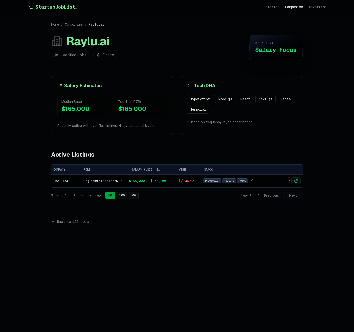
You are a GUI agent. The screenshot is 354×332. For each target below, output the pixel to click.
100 (122, 195)
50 (110, 195)
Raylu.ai (60, 181)
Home (55, 24)
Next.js (265, 99)
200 (133, 195)
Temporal (198, 109)
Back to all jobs (69, 221)
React (245, 99)
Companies (294, 7)
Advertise (317, 7)
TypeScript (200, 99)
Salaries (271, 7)
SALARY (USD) (146, 170)
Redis (286, 99)
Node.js (225, 99)
